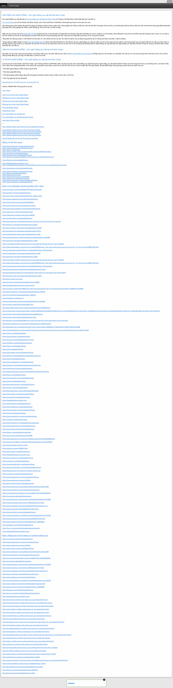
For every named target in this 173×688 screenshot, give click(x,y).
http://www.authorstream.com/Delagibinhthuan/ (18, 384)
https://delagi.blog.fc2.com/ (11, 175)
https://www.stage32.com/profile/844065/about (18, 378)
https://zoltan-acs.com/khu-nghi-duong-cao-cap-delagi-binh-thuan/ (25, 644)
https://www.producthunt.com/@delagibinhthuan (18, 426)
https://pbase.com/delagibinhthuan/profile (16, 432)
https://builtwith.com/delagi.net (13, 298)
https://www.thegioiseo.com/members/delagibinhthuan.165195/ (23, 292)
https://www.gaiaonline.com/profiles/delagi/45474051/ (20, 391)
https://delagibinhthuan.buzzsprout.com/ (16, 455)
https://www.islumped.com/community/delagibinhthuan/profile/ (23, 519)
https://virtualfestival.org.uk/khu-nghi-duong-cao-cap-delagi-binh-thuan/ (26, 616)
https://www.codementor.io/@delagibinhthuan (18, 362)
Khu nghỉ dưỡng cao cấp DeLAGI (81, 54)
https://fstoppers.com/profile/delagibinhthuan (17, 525)
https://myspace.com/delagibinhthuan (15, 153)
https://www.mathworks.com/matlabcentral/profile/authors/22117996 (25, 487)
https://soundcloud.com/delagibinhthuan (16, 397)
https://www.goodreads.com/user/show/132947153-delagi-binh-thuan (25, 372)
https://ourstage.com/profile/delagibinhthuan (17, 474)
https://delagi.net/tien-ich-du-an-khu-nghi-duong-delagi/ (21, 130)
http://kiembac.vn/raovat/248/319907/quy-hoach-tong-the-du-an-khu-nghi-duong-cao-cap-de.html (35, 320)
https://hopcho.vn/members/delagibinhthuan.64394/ (19, 225)
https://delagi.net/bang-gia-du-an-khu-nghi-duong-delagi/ (21, 135)
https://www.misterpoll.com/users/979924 (16, 480)
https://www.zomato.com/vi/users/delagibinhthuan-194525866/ (23, 522)
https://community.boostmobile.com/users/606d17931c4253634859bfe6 (26, 493)
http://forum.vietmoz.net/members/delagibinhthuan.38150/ (22, 228)
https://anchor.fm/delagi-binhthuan (14, 413)
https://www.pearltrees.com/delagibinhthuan (17, 182)
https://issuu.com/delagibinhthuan (14, 375)
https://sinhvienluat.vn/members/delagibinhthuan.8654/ (21, 657)
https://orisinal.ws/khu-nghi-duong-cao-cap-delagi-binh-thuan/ (23, 619)
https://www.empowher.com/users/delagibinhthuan (19, 416)
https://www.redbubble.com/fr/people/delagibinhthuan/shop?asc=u (25, 506)
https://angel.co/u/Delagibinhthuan (14, 381)
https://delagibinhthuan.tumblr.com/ (14, 400)
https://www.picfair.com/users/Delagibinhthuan (18, 429)
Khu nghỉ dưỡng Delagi (10, 107)
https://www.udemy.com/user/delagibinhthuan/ (18, 483)
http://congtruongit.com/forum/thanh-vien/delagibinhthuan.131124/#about (27, 250)
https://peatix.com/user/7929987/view (15, 448)
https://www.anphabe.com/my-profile (14, 445)
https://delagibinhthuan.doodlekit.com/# (15, 531)
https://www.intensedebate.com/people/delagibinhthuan (21, 209)
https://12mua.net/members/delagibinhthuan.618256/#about (22, 314)
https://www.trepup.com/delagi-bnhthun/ (16, 451)
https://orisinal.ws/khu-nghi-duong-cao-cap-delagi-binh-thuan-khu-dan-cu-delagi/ (29, 647)
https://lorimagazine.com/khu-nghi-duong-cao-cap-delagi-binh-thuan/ (25, 631)
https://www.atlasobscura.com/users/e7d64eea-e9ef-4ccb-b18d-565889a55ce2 (28, 439)
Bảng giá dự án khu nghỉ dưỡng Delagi (15, 104)
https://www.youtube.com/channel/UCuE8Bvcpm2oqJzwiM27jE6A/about (26, 152)
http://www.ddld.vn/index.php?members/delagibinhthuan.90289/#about (26, 308)
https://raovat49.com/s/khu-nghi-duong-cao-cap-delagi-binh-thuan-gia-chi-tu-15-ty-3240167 (33, 244)
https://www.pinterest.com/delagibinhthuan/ (17, 155)
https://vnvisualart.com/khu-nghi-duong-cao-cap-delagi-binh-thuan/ (25, 625)
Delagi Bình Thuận (30, 34)
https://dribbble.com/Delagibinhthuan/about (17, 343)
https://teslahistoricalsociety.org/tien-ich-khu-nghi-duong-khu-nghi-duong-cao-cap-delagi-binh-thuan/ (36, 635)
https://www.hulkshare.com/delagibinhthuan (17, 407)
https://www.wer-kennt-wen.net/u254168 (15, 177)
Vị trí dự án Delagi (8, 22)
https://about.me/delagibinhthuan (13, 359)
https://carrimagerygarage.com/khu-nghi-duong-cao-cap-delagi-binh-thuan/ (27, 606)
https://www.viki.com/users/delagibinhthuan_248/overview (22, 196)
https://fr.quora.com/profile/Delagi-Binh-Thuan (18, 340)
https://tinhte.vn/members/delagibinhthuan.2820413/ (20, 670)
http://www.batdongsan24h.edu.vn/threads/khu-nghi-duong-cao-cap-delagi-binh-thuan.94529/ (34, 273)
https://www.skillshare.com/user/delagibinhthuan (19, 512)
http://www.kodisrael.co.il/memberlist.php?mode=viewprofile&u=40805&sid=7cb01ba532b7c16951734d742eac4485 (41, 327)
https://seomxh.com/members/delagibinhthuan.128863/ (21, 282)
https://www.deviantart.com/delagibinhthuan (17, 171)
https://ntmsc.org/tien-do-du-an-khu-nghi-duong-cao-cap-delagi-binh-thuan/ (28, 641)
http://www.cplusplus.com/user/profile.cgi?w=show (23, 186)
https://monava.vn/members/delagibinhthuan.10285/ (20, 241)
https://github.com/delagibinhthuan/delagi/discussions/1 (21, 356)
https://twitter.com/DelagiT (11, 150)
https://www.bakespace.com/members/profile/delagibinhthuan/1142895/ (26, 499)
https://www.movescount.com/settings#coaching (19, 205)
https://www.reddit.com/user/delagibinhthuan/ (17, 352)
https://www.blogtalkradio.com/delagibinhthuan (18, 464)
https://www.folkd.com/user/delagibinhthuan (17, 368)
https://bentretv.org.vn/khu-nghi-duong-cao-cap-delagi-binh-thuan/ (24, 600)
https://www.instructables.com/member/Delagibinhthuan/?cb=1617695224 (27, 442)
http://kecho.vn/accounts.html (12, 279)
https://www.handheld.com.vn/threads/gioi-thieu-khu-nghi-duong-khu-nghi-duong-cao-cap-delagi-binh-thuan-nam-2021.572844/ (45, 330)
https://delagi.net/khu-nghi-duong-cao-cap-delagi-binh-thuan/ (23, 127)
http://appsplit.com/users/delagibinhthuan (16, 193)
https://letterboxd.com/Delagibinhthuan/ (15, 178)
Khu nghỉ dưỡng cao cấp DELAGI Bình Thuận (40, 19)
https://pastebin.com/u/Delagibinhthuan (15, 461)
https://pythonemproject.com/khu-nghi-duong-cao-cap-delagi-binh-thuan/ (27, 603)
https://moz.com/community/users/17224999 (17, 436)
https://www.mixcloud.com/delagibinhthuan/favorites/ (20, 509)
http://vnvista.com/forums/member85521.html (17, 304)
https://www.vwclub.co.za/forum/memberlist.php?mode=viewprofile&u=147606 (29, 654)
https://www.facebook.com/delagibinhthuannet (18, 146)
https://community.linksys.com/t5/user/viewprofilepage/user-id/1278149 (26, 515)
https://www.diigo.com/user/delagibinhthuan (17, 168)
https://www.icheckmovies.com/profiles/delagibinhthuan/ (21, 467)
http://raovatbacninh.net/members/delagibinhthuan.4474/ (21, 231)
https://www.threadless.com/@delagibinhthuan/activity (20, 490)
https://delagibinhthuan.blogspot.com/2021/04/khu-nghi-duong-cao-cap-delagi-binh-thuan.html (34, 165)
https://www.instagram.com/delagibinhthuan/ (17, 148)
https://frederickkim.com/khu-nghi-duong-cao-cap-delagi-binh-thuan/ (25, 612)
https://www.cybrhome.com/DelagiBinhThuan (17, 458)
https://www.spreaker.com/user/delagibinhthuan (18, 410)
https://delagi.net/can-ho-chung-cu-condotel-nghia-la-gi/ (21, 471)
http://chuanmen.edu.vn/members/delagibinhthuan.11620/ (22, 276)
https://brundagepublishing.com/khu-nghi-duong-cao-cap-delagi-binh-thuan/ (28, 628)
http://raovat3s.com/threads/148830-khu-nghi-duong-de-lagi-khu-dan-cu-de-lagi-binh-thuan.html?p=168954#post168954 (42, 289)
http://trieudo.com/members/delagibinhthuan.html (19, 317)
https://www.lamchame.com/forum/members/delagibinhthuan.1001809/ (26, 237)
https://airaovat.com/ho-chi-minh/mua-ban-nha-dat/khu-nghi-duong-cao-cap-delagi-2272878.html (35, 660)
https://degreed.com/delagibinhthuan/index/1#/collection (21, 365)
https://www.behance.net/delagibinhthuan (16, 404)
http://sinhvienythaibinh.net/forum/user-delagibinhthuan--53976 (23, 663)
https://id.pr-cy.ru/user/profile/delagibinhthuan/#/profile (21, 528)
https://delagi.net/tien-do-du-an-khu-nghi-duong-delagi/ (21, 133)
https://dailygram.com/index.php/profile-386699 (18, 215)
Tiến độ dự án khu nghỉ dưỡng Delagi (15, 101)
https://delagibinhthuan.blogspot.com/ (15, 163)
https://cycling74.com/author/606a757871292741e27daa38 (22, 190)
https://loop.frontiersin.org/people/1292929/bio (18, 202)
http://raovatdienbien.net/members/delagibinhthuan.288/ (21, 234)
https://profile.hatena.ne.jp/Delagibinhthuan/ (17, 218)
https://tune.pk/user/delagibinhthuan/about (16, 496)
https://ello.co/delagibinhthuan (12, 349)
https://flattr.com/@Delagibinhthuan (14, 173)
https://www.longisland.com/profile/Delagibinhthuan (20, 199)
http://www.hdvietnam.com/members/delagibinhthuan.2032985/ (23, 301)
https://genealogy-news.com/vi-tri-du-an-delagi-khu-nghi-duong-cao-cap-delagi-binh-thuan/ (33, 622)
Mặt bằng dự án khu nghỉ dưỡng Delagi (15, 98)
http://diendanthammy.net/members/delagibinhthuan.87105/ (22, 667)
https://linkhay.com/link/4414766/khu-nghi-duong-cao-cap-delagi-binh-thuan (28, 157)
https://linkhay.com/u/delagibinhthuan (15, 160)
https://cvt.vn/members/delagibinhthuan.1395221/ (19, 295)
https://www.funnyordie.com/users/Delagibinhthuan (19, 180)
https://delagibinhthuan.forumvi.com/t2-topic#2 (18, 285)
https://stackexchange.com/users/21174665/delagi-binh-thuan (23, 503)
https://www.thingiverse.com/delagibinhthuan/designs (20, 423)
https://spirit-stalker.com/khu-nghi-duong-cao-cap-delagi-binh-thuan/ (25, 609)
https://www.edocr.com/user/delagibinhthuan (17, 212)
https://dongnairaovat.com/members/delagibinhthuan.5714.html (24, 269)
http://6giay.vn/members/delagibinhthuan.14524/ (18, 673)
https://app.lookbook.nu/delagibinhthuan (16, 336)
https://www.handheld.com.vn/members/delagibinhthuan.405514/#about (26, 324)
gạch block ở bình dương (10, 120)
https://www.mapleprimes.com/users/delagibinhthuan (20, 477)
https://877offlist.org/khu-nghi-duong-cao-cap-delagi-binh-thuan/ (24, 651)
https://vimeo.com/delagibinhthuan (14, 333)
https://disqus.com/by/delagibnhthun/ (15, 388)
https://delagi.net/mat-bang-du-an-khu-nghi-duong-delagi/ (21, 132)
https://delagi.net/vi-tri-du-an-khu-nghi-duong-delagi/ (20, 138)
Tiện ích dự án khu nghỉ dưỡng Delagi (15, 95)
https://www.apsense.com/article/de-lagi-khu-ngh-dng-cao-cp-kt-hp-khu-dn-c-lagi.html (31, 221)
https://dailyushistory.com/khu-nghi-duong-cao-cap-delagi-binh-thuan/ (26, 638)
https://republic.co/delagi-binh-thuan (14, 420)
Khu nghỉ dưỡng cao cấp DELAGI (13, 114)
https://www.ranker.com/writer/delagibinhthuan (18, 394)
